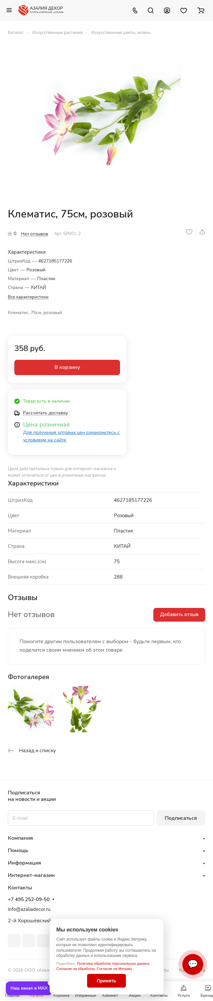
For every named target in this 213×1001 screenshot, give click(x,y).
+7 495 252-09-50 (29, 899)
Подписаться (181, 818)
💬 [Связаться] (193, 964)
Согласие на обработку (75, 969)
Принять (106, 980)
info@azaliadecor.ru (29, 909)
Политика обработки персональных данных (113, 963)
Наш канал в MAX (29, 988)
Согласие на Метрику (114, 969)
